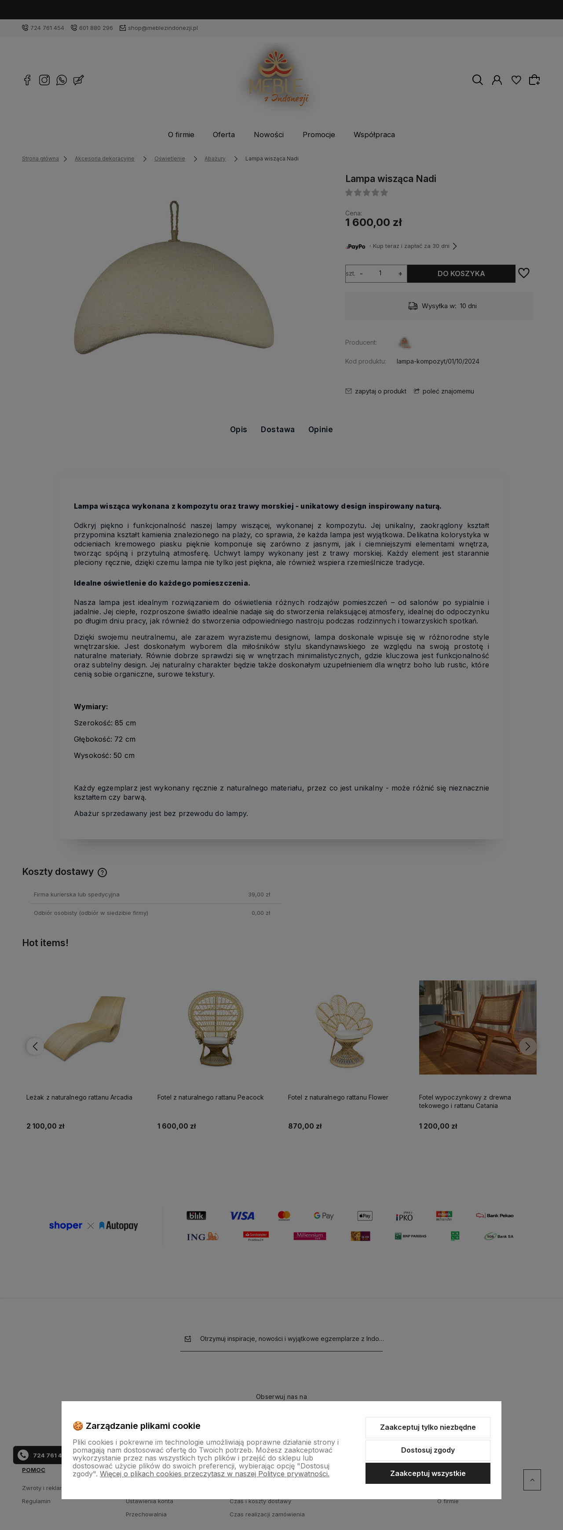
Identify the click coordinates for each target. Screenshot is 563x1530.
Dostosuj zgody (428, 1450)
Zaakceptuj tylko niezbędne (428, 1427)
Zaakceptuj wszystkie (428, 1473)
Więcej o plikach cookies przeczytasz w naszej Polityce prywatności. (214, 1473)
